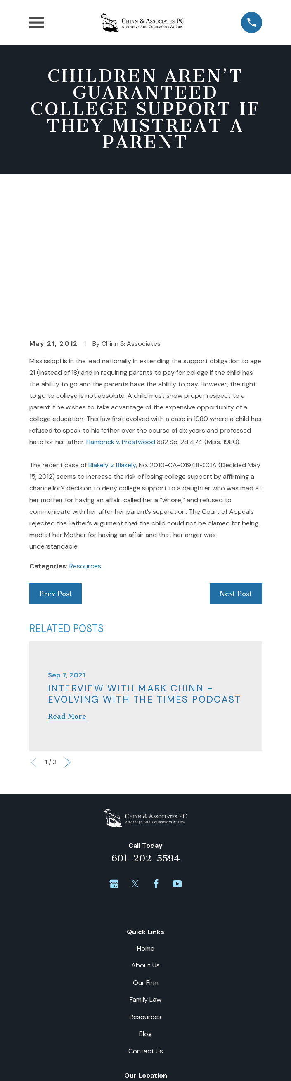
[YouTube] (177, 751)
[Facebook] (156, 751)
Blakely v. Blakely (112, 332)
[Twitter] (135, 751)
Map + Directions (145, 994)
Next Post (236, 461)
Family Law (145, 867)
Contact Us (145, 918)
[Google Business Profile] (113, 751)
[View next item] (67, 629)
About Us (145, 832)
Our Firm (146, 850)
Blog (145, 901)
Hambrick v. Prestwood (120, 309)
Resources (85, 433)
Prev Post (55, 461)
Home (145, 815)
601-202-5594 (145, 725)
